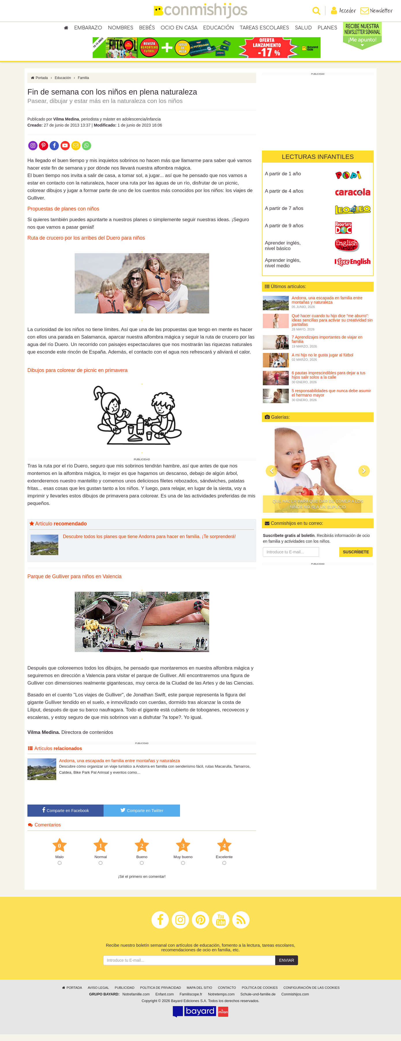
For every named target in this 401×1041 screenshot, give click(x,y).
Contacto (227, 994)
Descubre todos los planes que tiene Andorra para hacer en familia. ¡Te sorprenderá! (149, 543)
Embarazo (88, 28)
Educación (218, 28)
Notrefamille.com (135, 1001)
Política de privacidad (160, 994)
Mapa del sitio (199, 994)
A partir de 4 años (284, 197)
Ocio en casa (179, 28)
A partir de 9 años (284, 232)
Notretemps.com (221, 1001)
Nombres (120, 28)
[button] (271, 478)
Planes (327, 28)
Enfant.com (164, 1001)
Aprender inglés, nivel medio (283, 269)
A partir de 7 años (284, 215)
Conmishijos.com (295, 1001)
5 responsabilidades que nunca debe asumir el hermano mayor (331, 399)
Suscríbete (356, 558)
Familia (83, 84)
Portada (39, 84)
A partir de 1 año (283, 180)
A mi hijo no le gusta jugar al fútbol (322, 361)
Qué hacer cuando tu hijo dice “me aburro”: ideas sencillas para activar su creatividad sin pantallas (332, 327)
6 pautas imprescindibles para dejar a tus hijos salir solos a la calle (328, 381)
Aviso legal (98, 994)
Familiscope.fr (191, 1001)
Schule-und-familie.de (258, 1001)
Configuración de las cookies (312, 994)
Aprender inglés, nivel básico (283, 252)
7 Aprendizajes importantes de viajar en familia (327, 345)
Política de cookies (260, 994)
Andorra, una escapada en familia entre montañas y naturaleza (119, 767)
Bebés (147, 28)
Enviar (286, 967)
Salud (303, 28)
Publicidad (124, 994)
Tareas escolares (264, 28)
